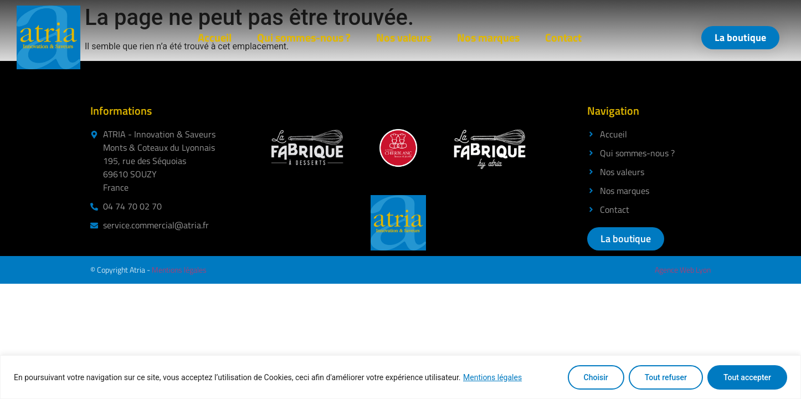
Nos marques (488, 37)
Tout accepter (747, 377)
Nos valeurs (404, 37)
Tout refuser (666, 377)
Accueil (215, 37)
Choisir (596, 377)
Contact (563, 37)
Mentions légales (492, 377)
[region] (400, 377)
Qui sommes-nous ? (304, 37)
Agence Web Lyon (683, 269)
